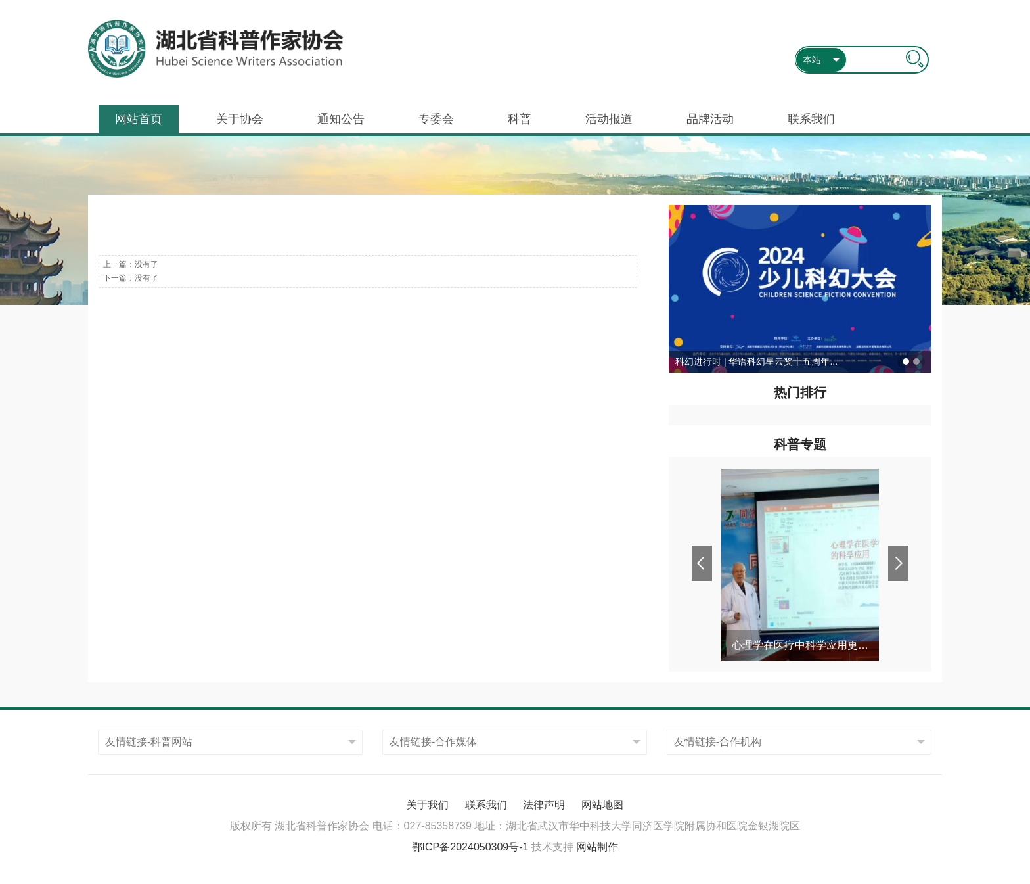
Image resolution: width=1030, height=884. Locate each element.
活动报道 (609, 119)
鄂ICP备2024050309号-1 (470, 846)
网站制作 (597, 846)
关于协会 (239, 119)
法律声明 (544, 804)
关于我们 (428, 804)
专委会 (436, 119)
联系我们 (811, 119)
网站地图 (602, 804)
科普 (519, 119)
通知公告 (341, 119)
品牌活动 (710, 119)
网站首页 (138, 119)
